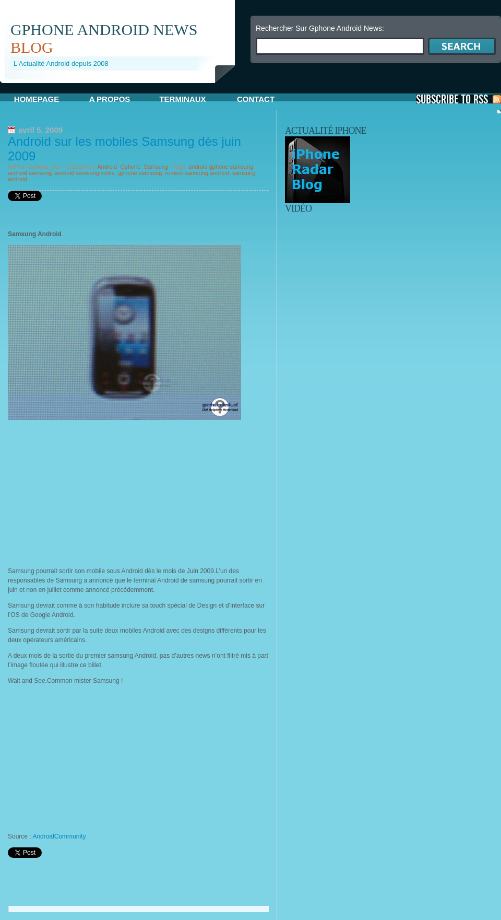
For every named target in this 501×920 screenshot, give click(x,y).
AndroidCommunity (59, 836)
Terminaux (182, 99)
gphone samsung (140, 173)
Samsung (156, 167)
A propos (109, 99)
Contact (256, 99)
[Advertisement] (122, 87)
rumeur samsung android (197, 173)
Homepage (36, 99)
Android (107, 167)
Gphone (130, 167)
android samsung (30, 173)
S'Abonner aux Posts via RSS (458, 99)
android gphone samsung (220, 167)
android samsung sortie (85, 173)
